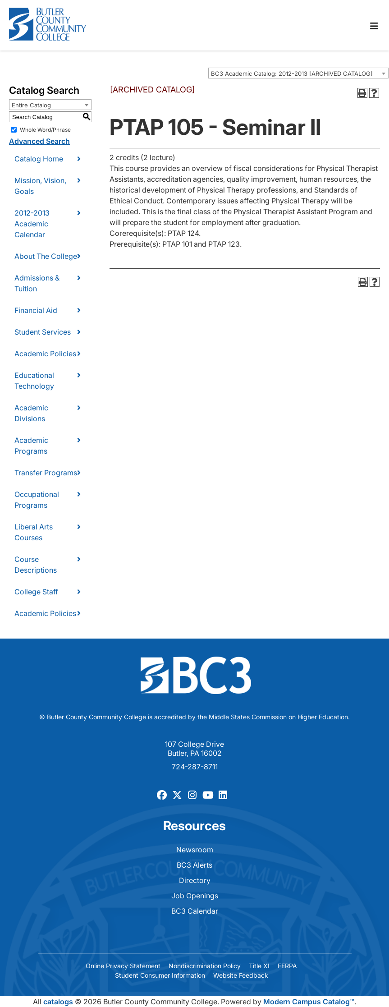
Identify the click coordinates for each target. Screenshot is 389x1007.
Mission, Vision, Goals (40, 186)
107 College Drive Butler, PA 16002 (194, 749)
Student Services (42, 331)
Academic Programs (31, 445)
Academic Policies (45, 353)
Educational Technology (34, 381)
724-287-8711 (195, 766)
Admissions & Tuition (36, 283)
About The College (45, 256)
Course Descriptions (35, 565)
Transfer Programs (45, 472)
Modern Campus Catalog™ (308, 1001)
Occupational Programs (36, 500)
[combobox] (298, 73)
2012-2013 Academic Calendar (32, 223)
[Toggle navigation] (374, 26)
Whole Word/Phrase (45, 129)
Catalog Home (38, 158)
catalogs (58, 1001)
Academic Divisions (31, 413)
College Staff (36, 591)
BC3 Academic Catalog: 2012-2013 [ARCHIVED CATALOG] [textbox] (292, 73)
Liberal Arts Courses (33, 532)
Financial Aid (35, 310)
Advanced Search (39, 141)
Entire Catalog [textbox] (31, 105)
